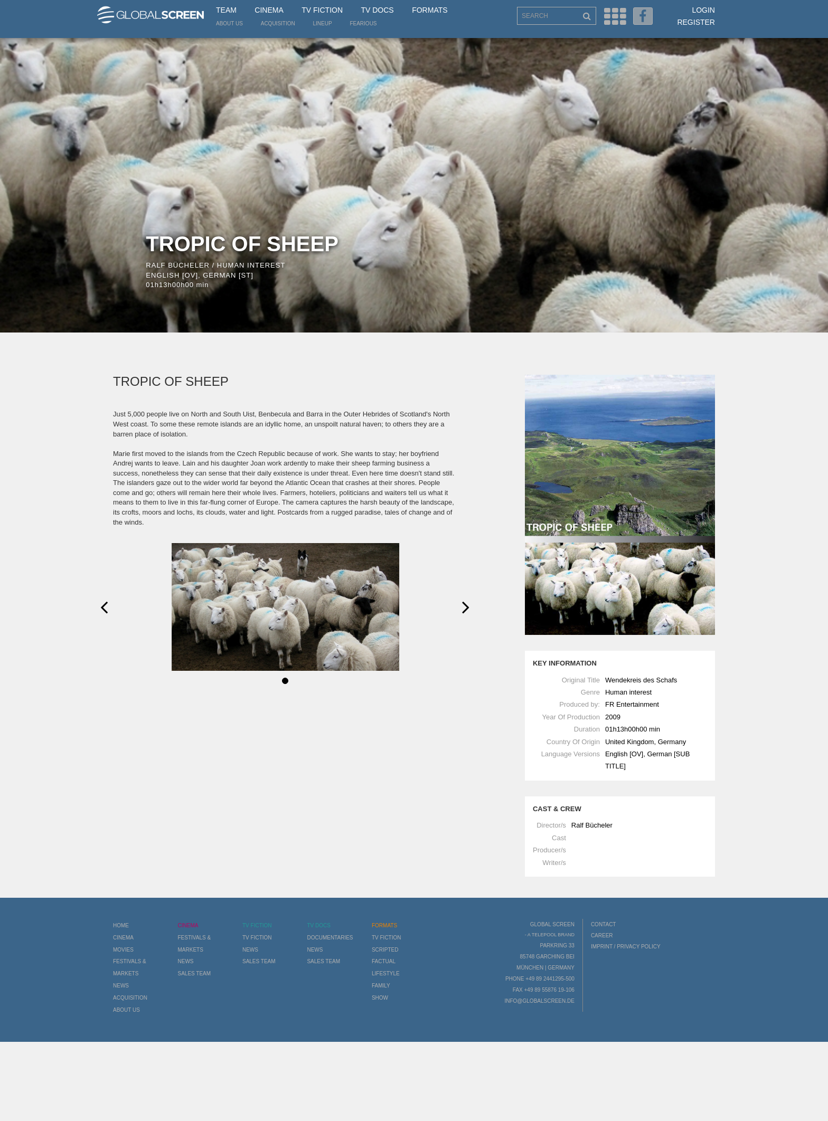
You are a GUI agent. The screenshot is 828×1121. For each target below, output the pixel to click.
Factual (384, 961)
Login (703, 10)
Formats (429, 10)
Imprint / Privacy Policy (626, 946)
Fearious (363, 23)
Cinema (269, 10)
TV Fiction (322, 10)
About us (229, 23)
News (121, 986)
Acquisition (278, 23)
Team (226, 10)
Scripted (385, 950)
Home (121, 925)
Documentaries (330, 937)
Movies (123, 950)
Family (381, 986)
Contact (603, 924)
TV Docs (377, 10)
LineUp (322, 23)
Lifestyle (386, 973)
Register (696, 22)
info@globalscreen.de (539, 1001)
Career (602, 935)
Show (380, 998)
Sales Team (194, 973)
